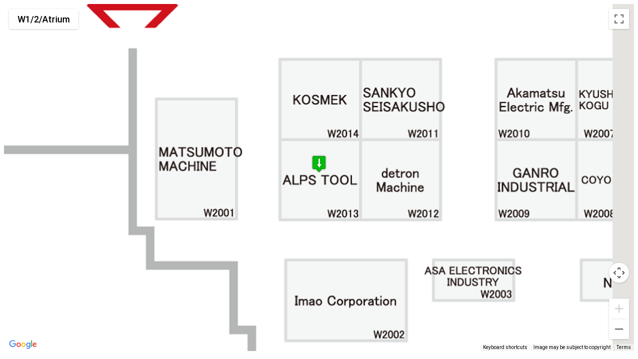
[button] (319, 166)
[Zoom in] (619, 309)
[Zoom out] (619, 329)
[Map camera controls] (619, 273)
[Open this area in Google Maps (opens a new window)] (22, 344)
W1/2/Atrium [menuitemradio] (43, 19)
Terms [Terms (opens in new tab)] (624, 347)
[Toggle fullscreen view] (619, 19)
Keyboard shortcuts (505, 347)
